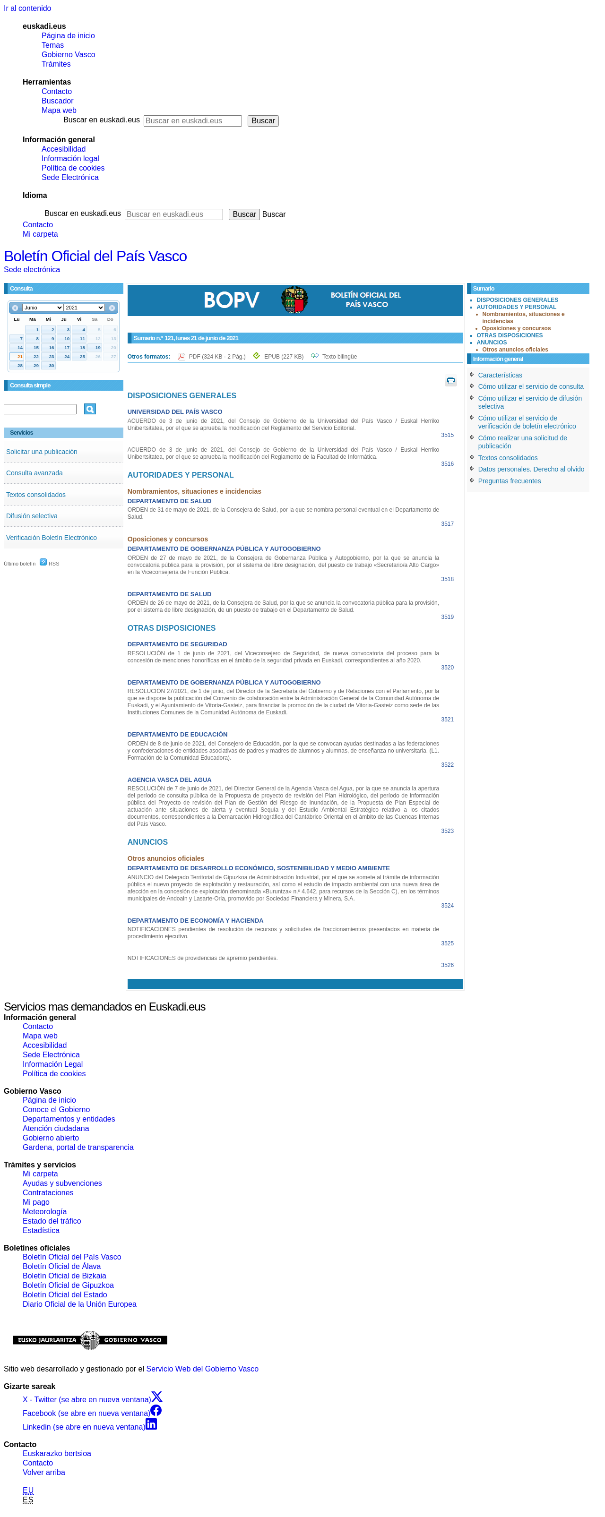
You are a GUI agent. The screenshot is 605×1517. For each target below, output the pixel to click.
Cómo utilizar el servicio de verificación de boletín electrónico (527, 422)
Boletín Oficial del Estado (65, 1295)
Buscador (58, 101)
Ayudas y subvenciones (62, 1183)
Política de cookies (73, 168)
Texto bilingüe (339, 356)
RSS (50, 563)
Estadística (41, 1230)
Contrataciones (48, 1193)
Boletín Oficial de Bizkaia (64, 1276)
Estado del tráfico (52, 1221)
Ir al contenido (28, 8)
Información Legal (53, 1064)
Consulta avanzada (34, 473)
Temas (53, 45)
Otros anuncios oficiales (515, 349)
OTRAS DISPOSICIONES (510, 335)
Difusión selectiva (32, 516)
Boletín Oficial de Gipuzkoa (68, 1285)
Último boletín (19, 563)
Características (500, 375)
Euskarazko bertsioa (57, 1453)
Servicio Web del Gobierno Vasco (203, 1369)
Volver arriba (44, 1472)
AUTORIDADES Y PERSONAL (517, 307)
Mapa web (59, 110)
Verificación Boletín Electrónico (51, 537)
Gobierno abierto (51, 1138)
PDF (218, 356)
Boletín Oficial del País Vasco (95, 256)
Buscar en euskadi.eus (101, 120)
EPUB (283, 356)
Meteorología (45, 1212)
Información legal (70, 158)
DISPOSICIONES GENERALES (518, 300)
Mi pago (36, 1202)
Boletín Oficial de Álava (62, 1266)
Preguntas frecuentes (509, 481)
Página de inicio (68, 36)
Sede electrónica (32, 270)
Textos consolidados (36, 494)
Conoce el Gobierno (56, 1110)
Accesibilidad (64, 149)
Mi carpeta (40, 234)
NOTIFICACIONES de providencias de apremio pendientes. (203, 958)
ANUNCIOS (492, 342)
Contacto (57, 91)
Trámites (56, 64)
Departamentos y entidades (69, 1119)
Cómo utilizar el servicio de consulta (531, 386)
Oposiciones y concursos (516, 328)
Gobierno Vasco (68, 55)
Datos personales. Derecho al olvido (531, 469)
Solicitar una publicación (42, 451)
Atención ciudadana (56, 1128)
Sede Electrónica (70, 177)
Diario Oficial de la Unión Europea (80, 1304)
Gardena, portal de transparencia (78, 1147)
